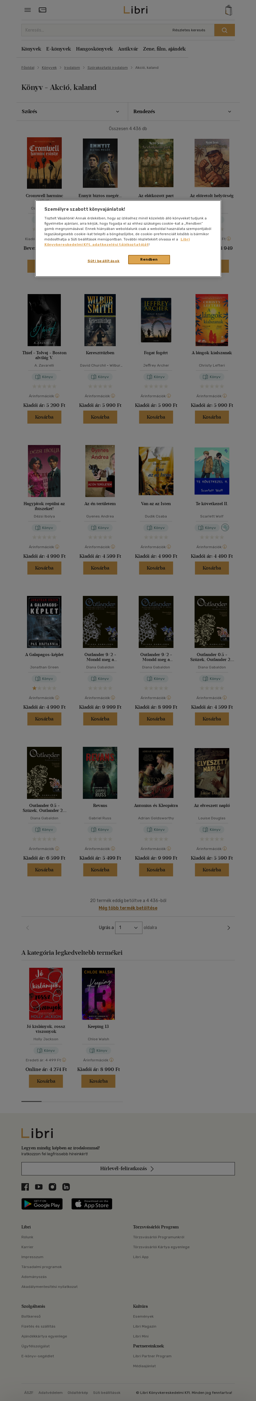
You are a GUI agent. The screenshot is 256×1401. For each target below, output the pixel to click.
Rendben (149, 259)
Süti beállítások (103, 261)
